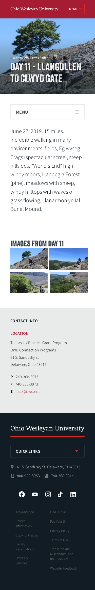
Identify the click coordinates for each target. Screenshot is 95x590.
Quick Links (28, 451)
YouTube (35, 494)
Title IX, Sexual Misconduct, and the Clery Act (61, 554)
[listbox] (47, 451)
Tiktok (60, 494)
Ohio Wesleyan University (34, 9)
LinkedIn (73, 494)
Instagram (48, 494)
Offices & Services (21, 561)
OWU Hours (58, 512)
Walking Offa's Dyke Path (29, 58)
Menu (73, 9)
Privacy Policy (59, 530)
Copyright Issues (27, 535)
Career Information (23, 524)
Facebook (22, 494)
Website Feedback (63, 568)
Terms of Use (59, 540)
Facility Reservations (24, 547)
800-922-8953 (28, 476)
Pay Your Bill (58, 521)
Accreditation (24, 512)
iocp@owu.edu (28, 391)
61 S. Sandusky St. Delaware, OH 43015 (49, 467)
